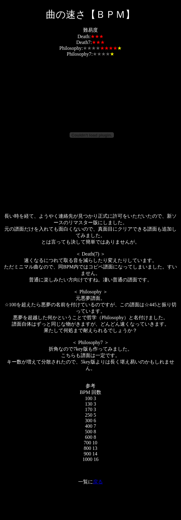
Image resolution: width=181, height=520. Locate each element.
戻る (98, 481)
